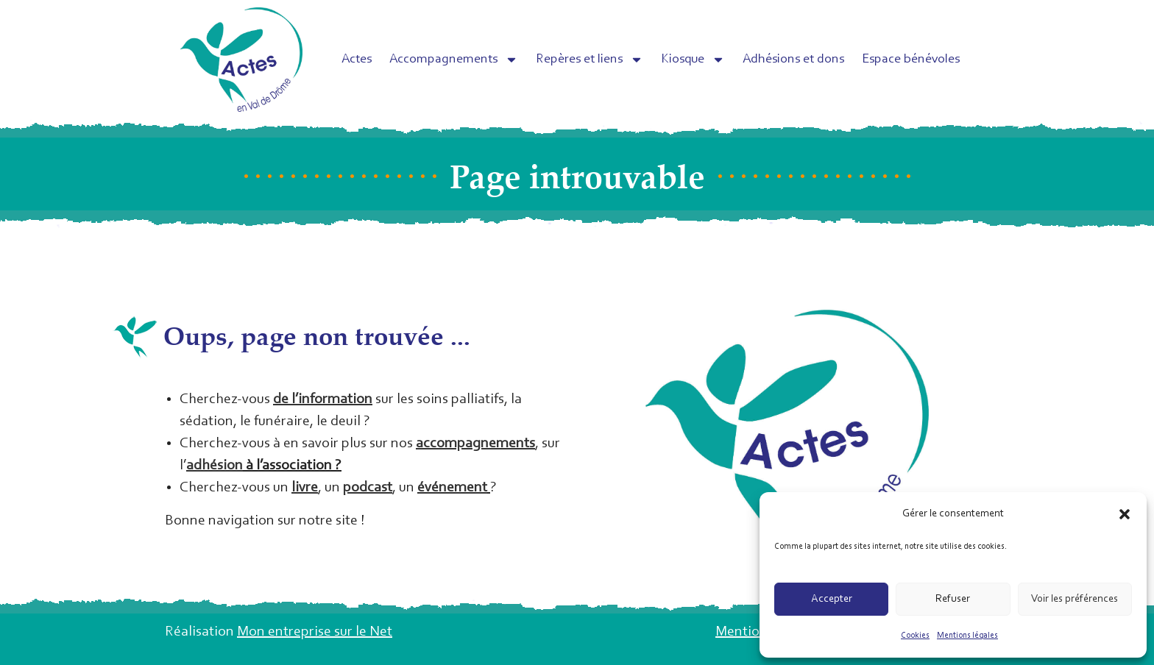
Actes (356, 59)
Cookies (915, 635)
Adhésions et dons (793, 59)
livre (304, 487)
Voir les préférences (1074, 599)
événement (452, 487)
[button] (1124, 514)
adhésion (214, 465)
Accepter (831, 599)
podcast (367, 487)
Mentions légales (967, 635)
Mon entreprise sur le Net (314, 632)
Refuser (952, 599)
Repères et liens (589, 60)
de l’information (322, 399)
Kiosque (693, 60)
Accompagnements (453, 60)
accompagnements (475, 443)
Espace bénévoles (911, 59)
